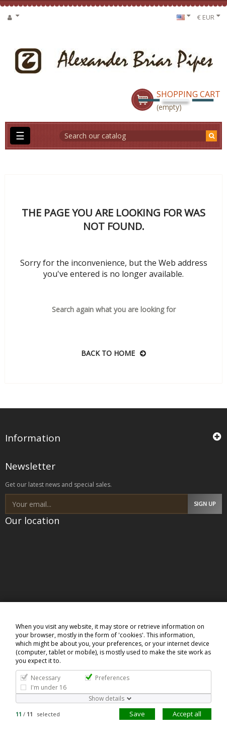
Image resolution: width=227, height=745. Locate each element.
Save (137, 713)
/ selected (38, 714)
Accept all (187, 713)
